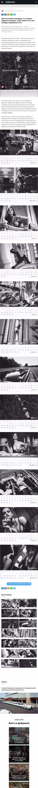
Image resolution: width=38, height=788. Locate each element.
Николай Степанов (10, 10)
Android (10, 112)
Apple (5, 112)
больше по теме (19, 719)
